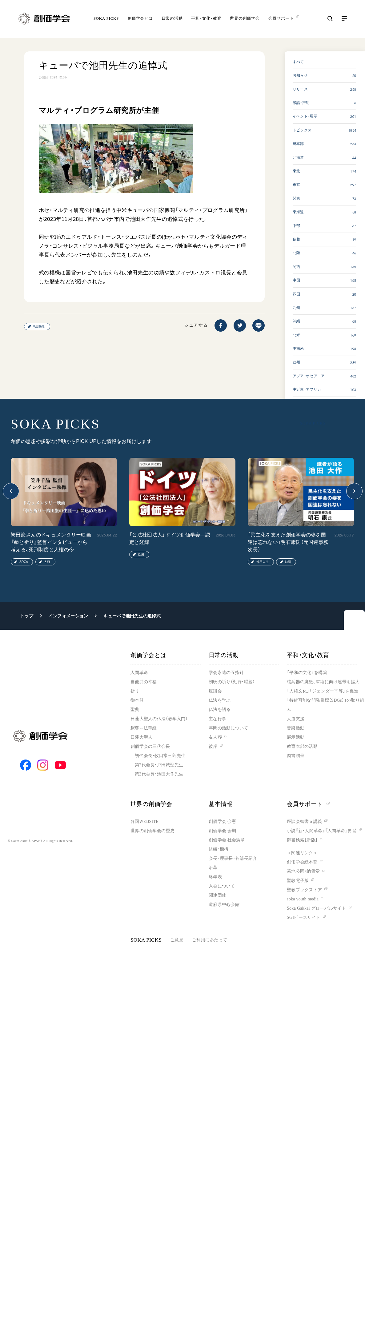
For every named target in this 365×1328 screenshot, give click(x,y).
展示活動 (295, 737)
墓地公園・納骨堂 (303, 871)
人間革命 (139, 672)
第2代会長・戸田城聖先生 (159, 765)
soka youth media (303, 899)
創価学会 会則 (222, 830)
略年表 (215, 877)
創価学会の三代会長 (150, 746)
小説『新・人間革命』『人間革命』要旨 (321, 830)
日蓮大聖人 (141, 737)
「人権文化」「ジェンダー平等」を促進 (323, 691)
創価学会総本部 (302, 862)
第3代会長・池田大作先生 (159, 774)
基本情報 (221, 804)
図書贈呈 (295, 755)
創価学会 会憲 (222, 821)
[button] (11, 491)
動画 (288, 562)
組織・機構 (218, 849)
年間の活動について (228, 728)
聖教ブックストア (304, 889)
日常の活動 (172, 20)
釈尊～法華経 (143, 728)
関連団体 (217, 895)
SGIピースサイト (303, 917)
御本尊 (137, 700)
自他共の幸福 (143, 682)
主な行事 (217, 718)
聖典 (134, 709)
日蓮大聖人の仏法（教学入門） (159, 718)
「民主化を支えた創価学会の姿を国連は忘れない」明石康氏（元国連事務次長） (288, 542)
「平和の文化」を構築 (307, 672)
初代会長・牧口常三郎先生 (160, 755)
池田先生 (39, 326)
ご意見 (176, 940)
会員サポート (308, 804)
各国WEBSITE (144, 821)
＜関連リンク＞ (302, 853)
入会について (222, 886)
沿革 (213, 867)
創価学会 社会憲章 (227, 840)
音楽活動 (295, 728)
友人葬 (215, 737)
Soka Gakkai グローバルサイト (316, 908)
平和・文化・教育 (206, 20)
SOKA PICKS (106, 20)
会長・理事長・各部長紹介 (233, 858)
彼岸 (213, 746)
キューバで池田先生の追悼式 (132, 615)
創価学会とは (140, 20)
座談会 (215, 691)
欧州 (141, 554)
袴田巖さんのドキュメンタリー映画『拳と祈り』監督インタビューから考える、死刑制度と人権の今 (51, 542)
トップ (26, 615)
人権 (47, 562)
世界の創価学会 (244, 20)
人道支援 (295, 718)
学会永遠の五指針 (226, 672)
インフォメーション (68, 615)
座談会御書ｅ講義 (304, 821)
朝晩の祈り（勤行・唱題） (232, 682)
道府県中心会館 (224, 904)
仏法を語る (220, 709)
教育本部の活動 (302, 746)
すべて (298, 62)
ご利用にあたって (209, 940)
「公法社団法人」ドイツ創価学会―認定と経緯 (169, 538)
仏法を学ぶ (220, 700)
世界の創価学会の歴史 (152, 830)
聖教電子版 (298, 880)
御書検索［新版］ (302, 840)
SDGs (23, 562)
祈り (134, 691)
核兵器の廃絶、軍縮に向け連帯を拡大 (323, 682)
